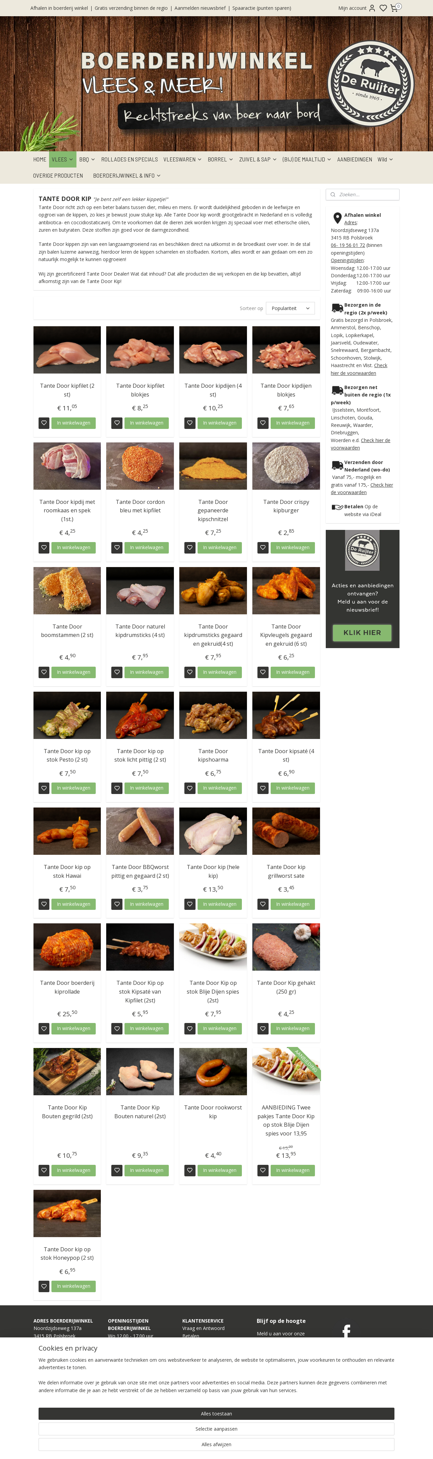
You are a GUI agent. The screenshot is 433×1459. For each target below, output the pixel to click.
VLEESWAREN (182, 159)
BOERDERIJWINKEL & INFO (127, 175)
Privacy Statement (202, 1404)
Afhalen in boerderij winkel (59, 8)
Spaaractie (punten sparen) (261, 8)
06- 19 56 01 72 (348, 245)
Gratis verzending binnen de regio (131, 8)
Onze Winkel (195, 1381)
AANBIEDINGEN (354, 159)
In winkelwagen (73, 422)
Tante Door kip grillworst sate (286, 871)
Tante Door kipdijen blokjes (286, 390)
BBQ (87, 159)
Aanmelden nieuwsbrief (200, 8)
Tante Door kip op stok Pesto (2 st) (67, 755)
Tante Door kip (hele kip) (213, 871)
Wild (386, 159)
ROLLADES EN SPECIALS (129, 159)
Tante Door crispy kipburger (286, 506)
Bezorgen (193, 1351)
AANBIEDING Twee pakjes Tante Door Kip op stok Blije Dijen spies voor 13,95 (286, 1120)
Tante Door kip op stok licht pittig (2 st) (140, 755)
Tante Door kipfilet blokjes (140, 390)
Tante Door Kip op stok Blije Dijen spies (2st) (213, 991)
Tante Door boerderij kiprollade (67, 987)
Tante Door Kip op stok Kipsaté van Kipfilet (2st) (140, 991)
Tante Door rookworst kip (213, 1112)
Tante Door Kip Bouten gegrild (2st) (67, 1112)
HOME (39, 159)
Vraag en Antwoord (203, 1328)
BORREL (221, 159)
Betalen (190, 1336)
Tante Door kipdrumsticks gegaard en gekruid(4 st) (213, 635)
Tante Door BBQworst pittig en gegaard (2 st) (140, 871)
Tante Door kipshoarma (213, 755)
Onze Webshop (199, 1374)
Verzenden (193, 1358)
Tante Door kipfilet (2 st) (67, 390)
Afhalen (190, 1343)
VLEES (63, 159)
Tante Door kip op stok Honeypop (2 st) (67, 1254)
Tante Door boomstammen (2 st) (67, 631)
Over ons (192, 1388)
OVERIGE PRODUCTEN (58, 175)
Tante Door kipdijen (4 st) (213, 390)
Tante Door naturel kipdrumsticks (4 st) (140, 631)
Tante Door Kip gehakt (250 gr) (286, 987)
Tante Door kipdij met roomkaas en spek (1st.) (67, 510)
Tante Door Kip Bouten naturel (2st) (140, 1112)
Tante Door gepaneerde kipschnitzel (213, 510)
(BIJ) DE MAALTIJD (307, 159)
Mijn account (357, 8)
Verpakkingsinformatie (206, 1366)
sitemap (239, 1446)
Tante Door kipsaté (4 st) (286, 755)
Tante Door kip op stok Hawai (67, 871)
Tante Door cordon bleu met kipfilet (140, 506)
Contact (191, 1396)
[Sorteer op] (290, 308)
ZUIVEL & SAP (258, 159)
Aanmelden (274, 1372)
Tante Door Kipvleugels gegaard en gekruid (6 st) (286, 635)
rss (253, 1446)
